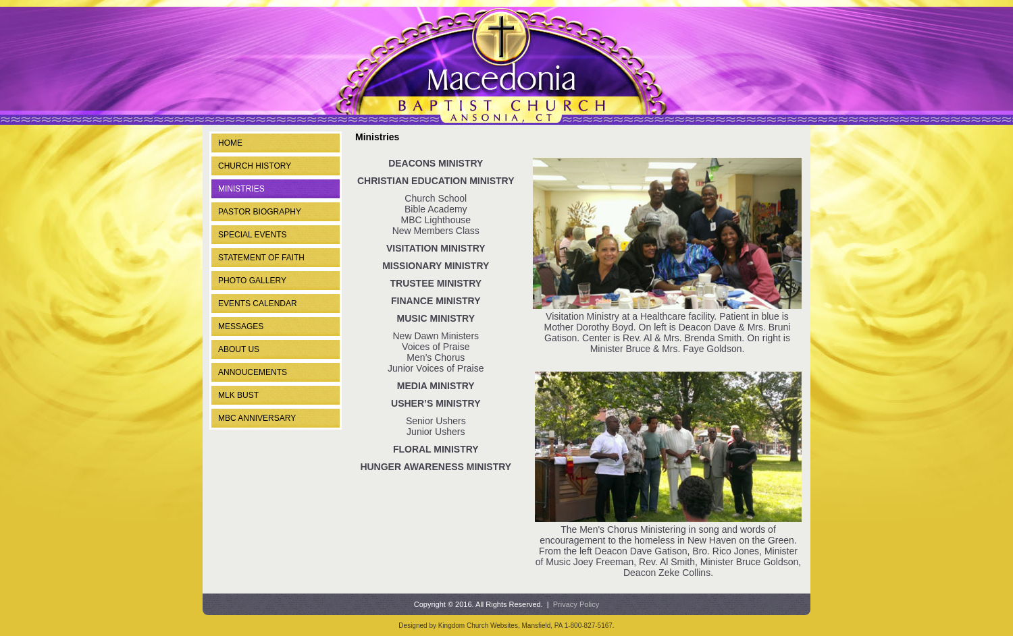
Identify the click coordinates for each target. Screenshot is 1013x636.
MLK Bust (238, 395)
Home (230, 143)
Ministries (241, 189)
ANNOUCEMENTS (252, 372)
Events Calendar (257, 303)
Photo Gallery (252, 280)
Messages (240, 326)
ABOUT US (238, 349)
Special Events (252, 234)
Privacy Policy (576, 604)
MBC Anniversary (257, 418)
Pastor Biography (259, 211)
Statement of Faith (261, 257)
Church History (254, 166)
